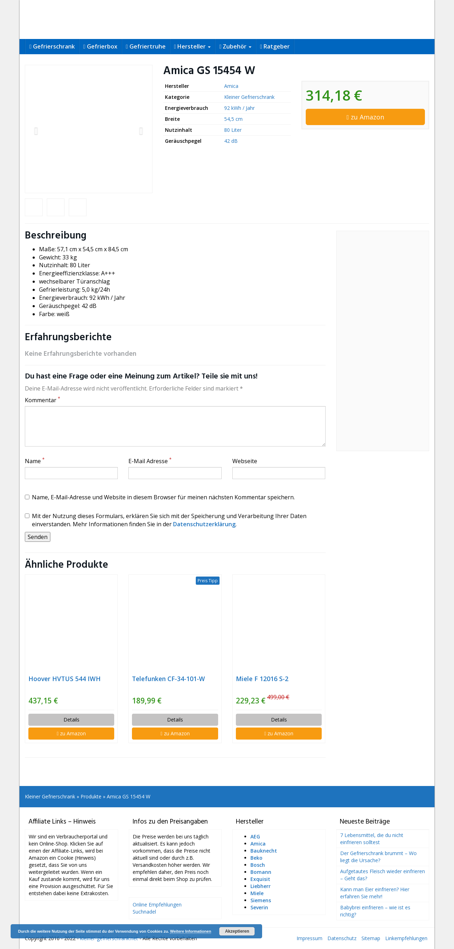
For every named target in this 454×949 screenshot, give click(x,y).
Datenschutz (341, 938)
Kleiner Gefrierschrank (249, 97)
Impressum (309, 938)
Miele (257, 893)
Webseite (244, 461)
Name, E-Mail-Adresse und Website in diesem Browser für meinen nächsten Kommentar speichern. (160, 497)
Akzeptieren (237, 931)
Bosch (257, 864)
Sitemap (370, 938)
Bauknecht (263, 850)
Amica (231, 86)
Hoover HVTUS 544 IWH (64, 678)
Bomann (260, 872)
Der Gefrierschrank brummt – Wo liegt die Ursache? (378, 857)
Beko (256, 857)
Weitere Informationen (190, 931)
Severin (259, 907)
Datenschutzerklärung (204, 524)
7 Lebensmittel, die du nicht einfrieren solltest (371, 839)
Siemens (260, 900)
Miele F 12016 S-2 (262, 678)
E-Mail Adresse (150, 461)
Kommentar (42, 400)
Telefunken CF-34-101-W (168, 678)
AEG (255, 836)
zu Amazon (365, 117)
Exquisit (260, 879)
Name (35, 461)
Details (71, 719)
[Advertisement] (383, 341)
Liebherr (260, 886)
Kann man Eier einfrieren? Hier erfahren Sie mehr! (374, 893)
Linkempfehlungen (406, 938)
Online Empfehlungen (157, 904)
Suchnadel (144, 911)
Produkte (91, 796)
